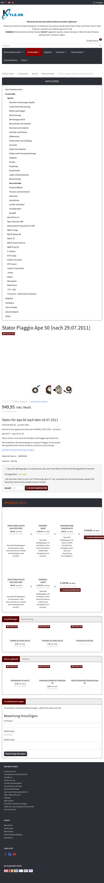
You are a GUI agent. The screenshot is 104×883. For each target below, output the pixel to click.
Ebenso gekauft (11, 659)
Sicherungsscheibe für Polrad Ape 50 (52, 681)
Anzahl (8, 488)
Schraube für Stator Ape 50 (52, 640)
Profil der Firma (10, 771)
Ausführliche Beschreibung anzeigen (18, 449)
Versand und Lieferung (13, 786)
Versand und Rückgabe (13, 783)
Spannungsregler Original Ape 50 (67, 526)
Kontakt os (8, 777)
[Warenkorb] (94, 40)
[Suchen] (100, 45)
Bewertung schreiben (39, 401)
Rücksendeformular (11, 789)
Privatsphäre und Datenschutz (16, 774)
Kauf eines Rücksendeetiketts (16, 792)
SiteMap (7, 798)
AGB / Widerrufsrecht (12, 795)
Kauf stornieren (10, 809)
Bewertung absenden (15, 753)
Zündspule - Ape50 (43, 526)
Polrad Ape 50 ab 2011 (84, 640)
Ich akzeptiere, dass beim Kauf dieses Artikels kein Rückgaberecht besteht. (51, 468)
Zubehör (25, 659)
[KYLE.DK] (12, 13)
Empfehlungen (10, 619)
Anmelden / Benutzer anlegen (15, 803)
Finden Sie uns (9, 780)
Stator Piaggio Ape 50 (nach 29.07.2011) (16, 526)
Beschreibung (27, 619)
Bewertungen (20, 401)
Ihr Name (8, 721)
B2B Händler (9, 801)
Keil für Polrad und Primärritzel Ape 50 (84, 681)
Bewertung (9, 731)
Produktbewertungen (14, 701)
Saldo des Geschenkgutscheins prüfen (19, 806)
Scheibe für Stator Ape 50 (20, 640)
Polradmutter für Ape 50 (20, 680)
